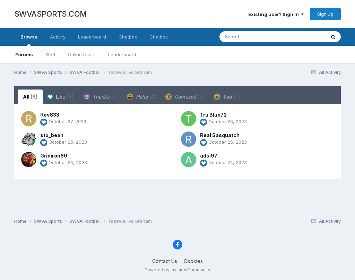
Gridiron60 (53, 156)
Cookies (193, 261)
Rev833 (49, 115)
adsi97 (208, 156)
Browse (28, 40)
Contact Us (164, 261)
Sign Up (325, 14)
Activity (58, 37)
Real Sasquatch (220, 135)
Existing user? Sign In (276, 14)
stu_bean (51, 135)
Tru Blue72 (213, 115)
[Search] (253, 36)
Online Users (82, 54)
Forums (24, 54)
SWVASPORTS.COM (50, 13)
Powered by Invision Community (177, 269)
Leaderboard (122, 54)
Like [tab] (60, 96)
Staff (50, 54)
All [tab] (30, 97)
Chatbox (128, 37)
